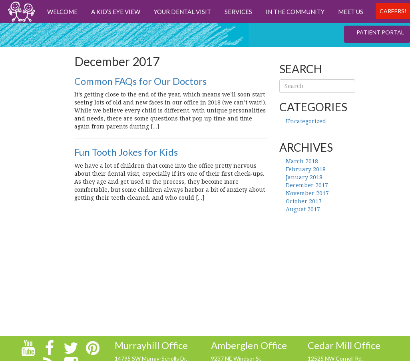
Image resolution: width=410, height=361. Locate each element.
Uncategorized (306, 121)
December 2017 (307, 185)
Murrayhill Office (151, 345)
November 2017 (307, 193)
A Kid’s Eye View (115, 11)
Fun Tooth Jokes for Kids (126, 152)
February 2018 (306, 169)
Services (238, 11)
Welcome (62, 11)
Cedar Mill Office (344, 345)
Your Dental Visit (182, 11)
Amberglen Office (249, 345)
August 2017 (303, 209)
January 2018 (304, 177)
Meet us (350, 11)
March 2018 (302, 161)
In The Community (295, 11)
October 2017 (304, 201)
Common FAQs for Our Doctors (140, 81)
